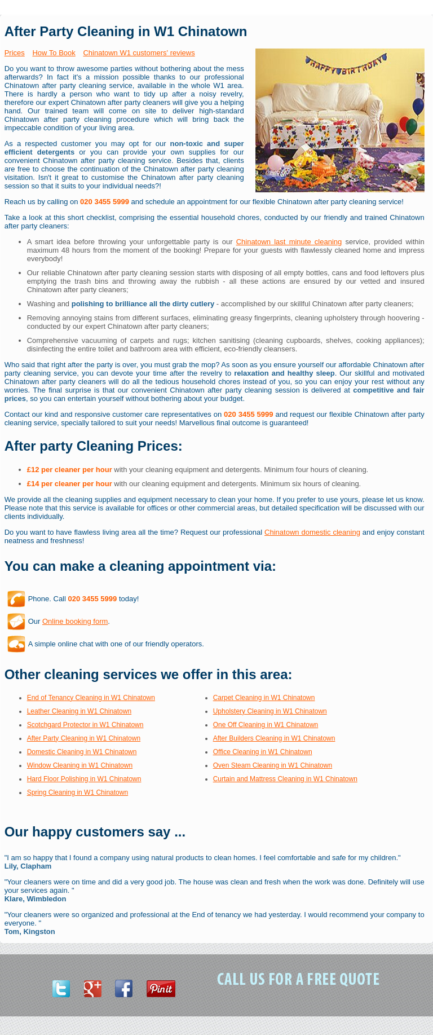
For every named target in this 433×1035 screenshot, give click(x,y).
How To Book (53, 53)
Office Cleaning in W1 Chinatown (262, 752)
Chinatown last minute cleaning (289, 241)
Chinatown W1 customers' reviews (139, 53)
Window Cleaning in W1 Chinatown (79, 765)
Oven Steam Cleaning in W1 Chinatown (272, 765)
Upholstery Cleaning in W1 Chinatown (270, 711)
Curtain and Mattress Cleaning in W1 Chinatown (285, 779)
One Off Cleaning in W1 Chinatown (266, 725)
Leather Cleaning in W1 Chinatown (79, 711)
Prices (15, 53)
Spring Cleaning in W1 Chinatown (77, 792)
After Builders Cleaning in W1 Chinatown (274, 738)
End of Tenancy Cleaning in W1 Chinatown (91, 698)
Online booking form (75, 621)
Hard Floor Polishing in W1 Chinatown (84, 779)
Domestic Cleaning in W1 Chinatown (82, 752)
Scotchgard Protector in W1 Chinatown (85, 725)
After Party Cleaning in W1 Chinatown (83, 738)
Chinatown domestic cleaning (312, 532)
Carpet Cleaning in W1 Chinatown (264, 698)
